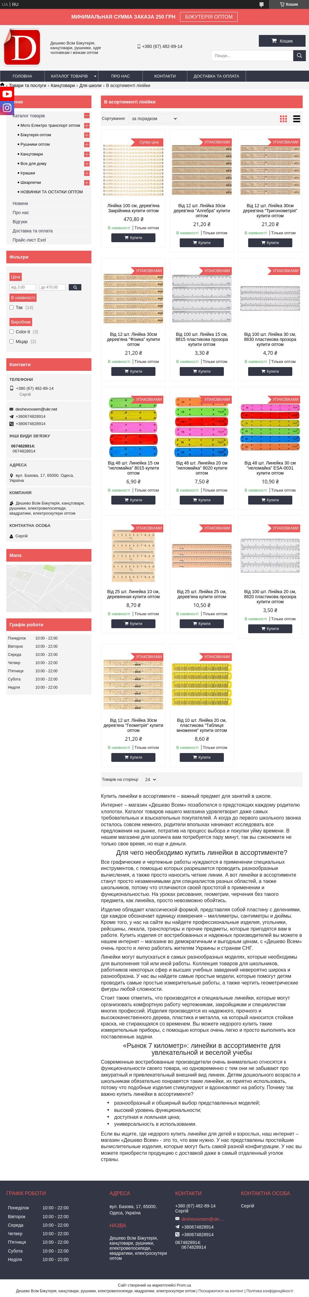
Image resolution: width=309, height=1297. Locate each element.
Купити (136, 238)
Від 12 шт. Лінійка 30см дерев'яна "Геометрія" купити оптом (133, 725)
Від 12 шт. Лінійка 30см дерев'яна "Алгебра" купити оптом (202, 210)
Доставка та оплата (216, 76)
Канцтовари (63, 85)
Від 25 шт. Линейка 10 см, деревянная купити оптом (133, 594)
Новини (20, 203)
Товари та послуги (27, 85)
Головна (22, 76)
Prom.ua (184, 1285)
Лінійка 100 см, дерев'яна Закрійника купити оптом (133, 208)
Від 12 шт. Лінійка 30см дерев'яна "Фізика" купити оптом (133, 339)
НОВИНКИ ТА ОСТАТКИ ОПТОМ (51, 192)
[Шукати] (299, 55)
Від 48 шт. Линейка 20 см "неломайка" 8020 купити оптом (201, 468)
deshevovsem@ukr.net (36, 409)
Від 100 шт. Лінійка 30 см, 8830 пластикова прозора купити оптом (270, 339)
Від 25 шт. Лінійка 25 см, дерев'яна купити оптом (202, 594)
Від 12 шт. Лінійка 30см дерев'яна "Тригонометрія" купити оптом (270, 210)
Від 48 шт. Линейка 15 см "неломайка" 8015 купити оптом (133, 468)
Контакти (165, 76)
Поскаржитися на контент (220, 1291)
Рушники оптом (35, 144)
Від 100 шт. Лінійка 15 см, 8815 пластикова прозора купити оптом (202, 339)
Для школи (90, 85)
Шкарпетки (30, 182)
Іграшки (27, 173)
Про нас (120, 76)
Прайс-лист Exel (29, 239)
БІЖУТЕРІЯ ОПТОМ (209, 17)
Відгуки (20, 221)
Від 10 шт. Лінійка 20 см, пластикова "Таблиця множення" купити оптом (202, 725)
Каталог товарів (69, 76)
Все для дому (33, 163)
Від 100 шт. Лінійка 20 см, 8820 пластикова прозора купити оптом (270, 596)
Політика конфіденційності (270, 1291)
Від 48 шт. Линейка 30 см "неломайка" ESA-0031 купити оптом (270, 468)
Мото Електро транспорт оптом (50, 125)
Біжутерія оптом (35, 134)
